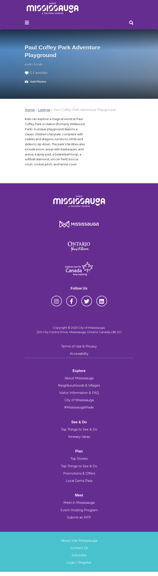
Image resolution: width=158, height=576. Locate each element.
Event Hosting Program (79, 510)
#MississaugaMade (79, 407)
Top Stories (79, 459)
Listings (44, 110)
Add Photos (35, 81)
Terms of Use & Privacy (79, 346)
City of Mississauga (79, 400)
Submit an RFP (79, 517)
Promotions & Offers (79, 473)
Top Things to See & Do (79, 429)
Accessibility (79, 354)
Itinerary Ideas (79, 437)
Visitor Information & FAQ (79, 393)
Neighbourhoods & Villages (79, 385)
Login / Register (79, 563)
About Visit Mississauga (79, 541)
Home (30, 110)
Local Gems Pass (79, 481)
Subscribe (79, 555)
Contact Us (79, 548)
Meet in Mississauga (79, 503)
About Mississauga (79, 378)
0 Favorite (36, 73)
